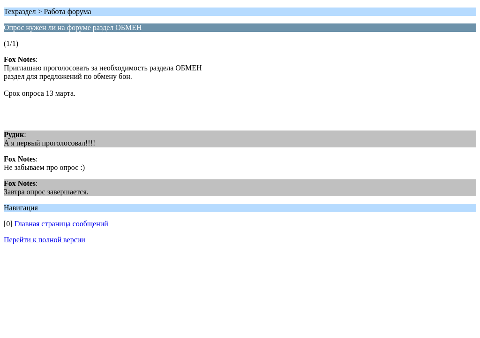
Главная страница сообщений (61, 224)
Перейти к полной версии (44, 240)
